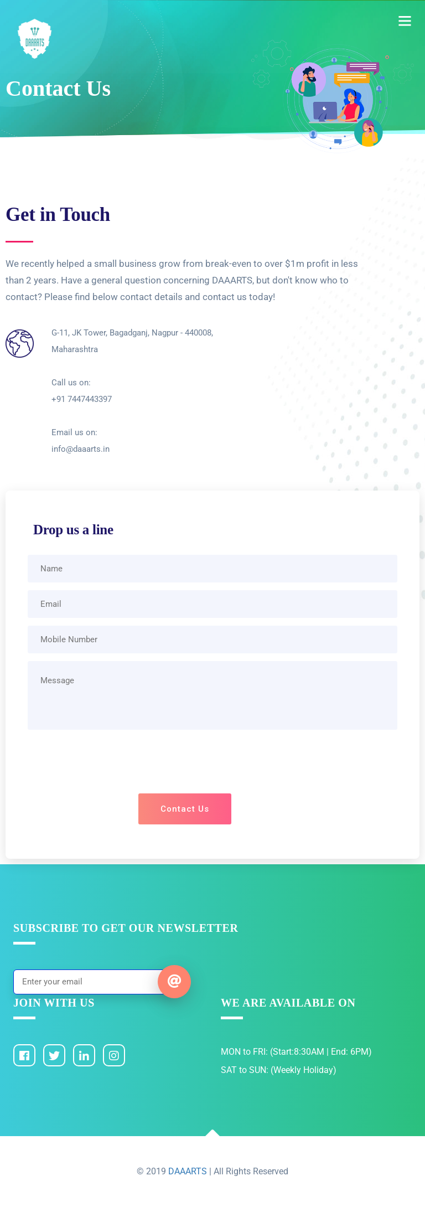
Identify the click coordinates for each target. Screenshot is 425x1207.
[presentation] (212, 764)
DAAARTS (188, 1171)
